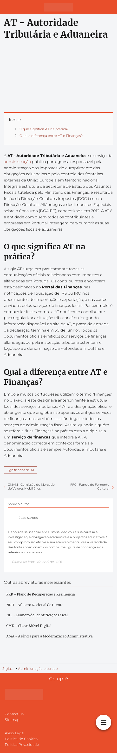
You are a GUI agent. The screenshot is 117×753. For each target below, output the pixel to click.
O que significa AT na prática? (44, 129)
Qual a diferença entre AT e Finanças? (51, 136)
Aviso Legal (14, 733)
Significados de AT (20, 470)
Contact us (14, 714)
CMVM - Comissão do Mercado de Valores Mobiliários (31, 486)
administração (17, 161)
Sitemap (12, 720)
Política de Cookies (21, 739)
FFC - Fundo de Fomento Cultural (89, 486)
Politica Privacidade (22, 744)
